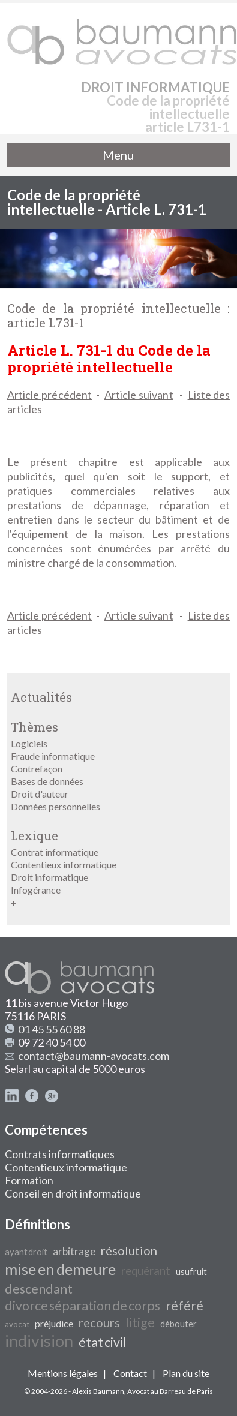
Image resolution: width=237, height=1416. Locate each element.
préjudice (54, 1323)
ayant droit (26, 1252)
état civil (103, 1342)
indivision (39, 1341)
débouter (178, 1324)
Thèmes (34, 727)
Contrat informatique (54, 852)
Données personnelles (55, 806)
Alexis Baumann (98, 1391)
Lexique (34, 835)
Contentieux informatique (63, 864)
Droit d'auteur (39, 793)
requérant (145, 1270)
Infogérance (36, 889)
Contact (130, 1373)
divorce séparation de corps (82, 1305)
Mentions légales (63, 1373)
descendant (39, 1289)
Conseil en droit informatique (73, 1193)
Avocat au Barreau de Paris (170, 1391)
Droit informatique (49, 877)
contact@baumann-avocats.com (93, 1055)
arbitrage (74, 1251)
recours (99, 1322)
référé (184, 1305)
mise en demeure (60, 1269)
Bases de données (47, 781)
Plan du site (186, 1373)
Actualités (41, 697)
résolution (129, 1250)
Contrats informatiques (60, 1154)
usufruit (191, 1272)
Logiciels (29, 743)
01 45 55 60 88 (51, 1029)
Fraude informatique (53, 756)
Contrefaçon (36, 768)
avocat (17, 1324)
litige (140, 1322)
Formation (29, 1180)
